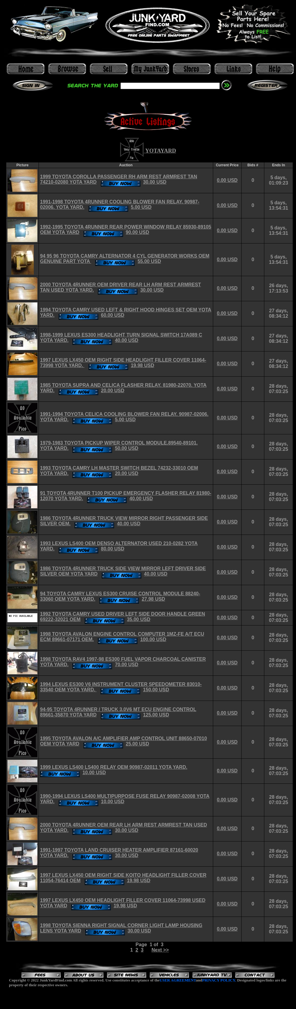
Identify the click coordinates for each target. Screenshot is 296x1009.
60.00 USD (112, 315)
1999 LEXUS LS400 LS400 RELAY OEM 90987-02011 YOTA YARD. (113, 767)
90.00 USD (137, 232)
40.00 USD (126, 340)
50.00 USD (126, 448)
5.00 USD (141, 207)
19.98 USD (142, 365)
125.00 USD (156, 714)
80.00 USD (112, 548)
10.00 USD (94, 772)
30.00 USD (154, 182)
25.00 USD (137, 743)
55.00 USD (149, 261)
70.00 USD (126, 664)
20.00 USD (112, 390)
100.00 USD (153, 639)
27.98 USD (153, 599)
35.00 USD (138, 619)
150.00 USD (156, 689)
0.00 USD (227, 180)
